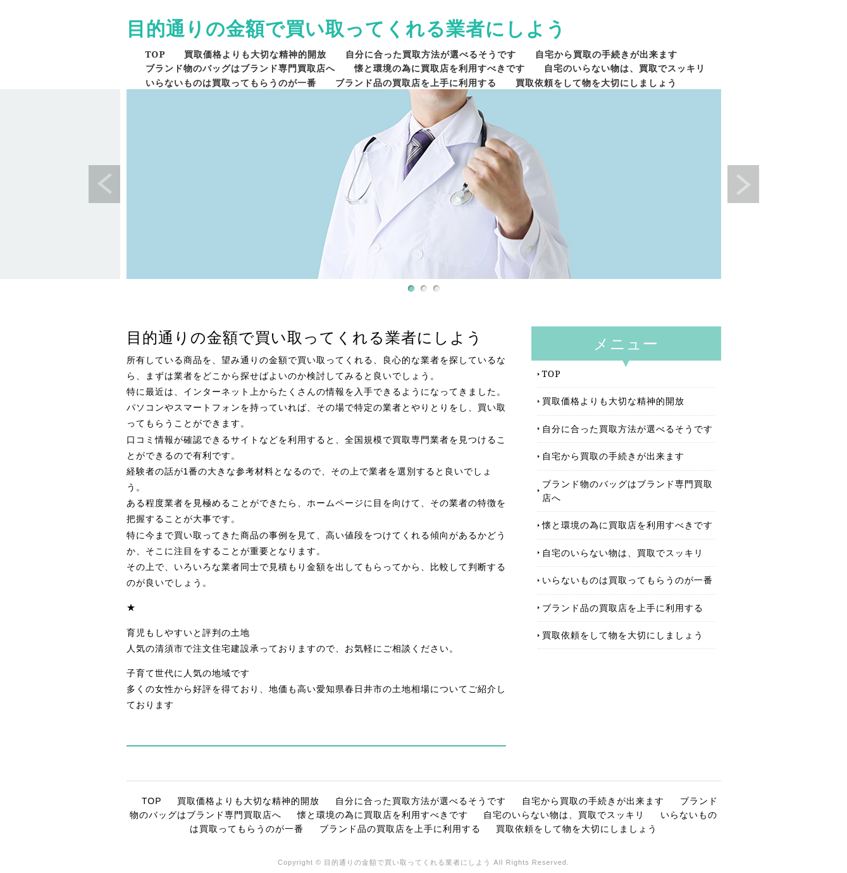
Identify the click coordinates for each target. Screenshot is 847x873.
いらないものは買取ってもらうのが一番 (230, 83)
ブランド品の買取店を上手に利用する (416, 83)
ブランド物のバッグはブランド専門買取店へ (240, 68)
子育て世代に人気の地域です (188, 673)
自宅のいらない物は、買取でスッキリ (624, 68)
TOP (155, 54)
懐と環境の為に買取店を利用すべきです (439, 68)
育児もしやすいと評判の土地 (188, 633)
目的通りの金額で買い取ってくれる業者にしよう (346, 28)
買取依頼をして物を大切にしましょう (596, 83)
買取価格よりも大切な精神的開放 (255, 54)
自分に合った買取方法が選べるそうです (430, 54)
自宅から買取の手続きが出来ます (606, 54)
